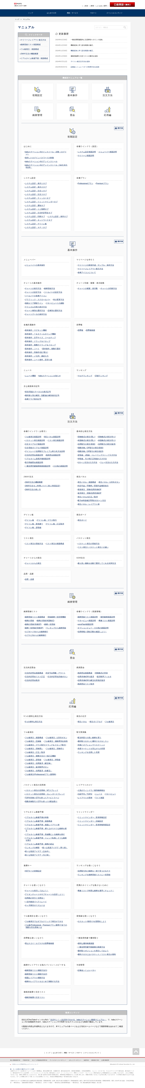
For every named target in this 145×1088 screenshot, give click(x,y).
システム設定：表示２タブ (36, 187)
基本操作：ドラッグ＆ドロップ (37, 341)
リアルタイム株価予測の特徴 (36, 817)
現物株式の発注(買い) (86, 437)
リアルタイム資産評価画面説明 (37, 459)
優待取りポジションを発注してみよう (93, 951)
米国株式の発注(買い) (86, 440)
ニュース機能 (30, 376)
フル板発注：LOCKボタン (56, 738)
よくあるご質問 (101, 6)
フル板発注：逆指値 (33, 760)
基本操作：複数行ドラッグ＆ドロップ (40, 345)
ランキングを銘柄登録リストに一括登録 (94, 875)
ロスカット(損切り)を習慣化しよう (92, 921)
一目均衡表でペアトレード (36, 902)
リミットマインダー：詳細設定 (90, 821)
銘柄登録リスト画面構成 (31, 45)
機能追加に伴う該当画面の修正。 (82, 51)
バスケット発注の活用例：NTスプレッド (41, 790)
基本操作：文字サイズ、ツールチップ (40, 338)
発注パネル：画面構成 (87, 482)
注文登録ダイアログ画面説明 (36, 448)
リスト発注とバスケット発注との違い (93, 547)
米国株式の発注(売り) (107, 440)
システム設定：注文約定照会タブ (38, 213)
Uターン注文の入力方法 (87, 462)
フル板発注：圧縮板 (33, 741)
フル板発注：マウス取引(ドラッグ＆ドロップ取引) (45, 745)
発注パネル (82, 722)
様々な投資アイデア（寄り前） (55, 848)
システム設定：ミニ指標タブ (36, 209)
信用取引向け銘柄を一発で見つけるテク (94, 871)
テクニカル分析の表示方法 (36, 307)
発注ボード (82, 520)
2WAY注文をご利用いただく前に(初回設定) (42, 486)
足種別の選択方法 (55, 311)
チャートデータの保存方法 (36, 314)
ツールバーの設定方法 (53, 292)
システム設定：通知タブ (35, 205)
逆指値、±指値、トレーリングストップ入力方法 (97, 455)
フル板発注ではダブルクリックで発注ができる (44, 921)
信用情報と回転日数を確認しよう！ (92, 632)
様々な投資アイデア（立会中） (37, 851)
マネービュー (110, 794)
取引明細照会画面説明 (34, 462)
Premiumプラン (102, 183)
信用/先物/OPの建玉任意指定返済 (91, 680)
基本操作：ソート (32, 349)
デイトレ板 (29, 520)
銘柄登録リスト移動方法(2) (36, 974)
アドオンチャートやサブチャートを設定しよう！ (45, 894)
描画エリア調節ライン (34, 303)
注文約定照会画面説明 (34, 455)
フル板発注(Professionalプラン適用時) (40, 774)
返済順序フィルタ (104, 677)
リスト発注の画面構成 (55, 544)
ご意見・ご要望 (89, 6)
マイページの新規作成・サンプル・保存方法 (96, 265)
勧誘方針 (86, 1060)
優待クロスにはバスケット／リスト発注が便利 (97, 954)
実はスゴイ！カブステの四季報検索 (39, 943)
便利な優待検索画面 (86, 943)
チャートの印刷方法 (108, 288)
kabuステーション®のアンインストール (41, 161)
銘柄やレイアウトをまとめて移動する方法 (42, 981)
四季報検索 (90, 330)
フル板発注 (109, 722)
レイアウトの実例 (85, 798)
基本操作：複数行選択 (51, 349)
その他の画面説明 (60, 466)
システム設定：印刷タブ (35, 216)
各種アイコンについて (87, 272)
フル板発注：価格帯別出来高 (56, 741)
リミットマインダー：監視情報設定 (92, 817)
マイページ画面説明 (86, 156)
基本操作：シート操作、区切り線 (38, 360)
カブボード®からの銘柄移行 (36, 632)
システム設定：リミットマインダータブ (41, 202)
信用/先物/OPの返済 (86, 677)
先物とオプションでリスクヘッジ (91, 745)
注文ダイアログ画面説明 (35, 444)
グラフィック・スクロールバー (37, 300)
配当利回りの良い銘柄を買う (89, 738)
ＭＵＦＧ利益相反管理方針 (39, 1060)
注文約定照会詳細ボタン (58, 677)
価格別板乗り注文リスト (35, 997)
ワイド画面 (99, 798)
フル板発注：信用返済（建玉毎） (38, 763)
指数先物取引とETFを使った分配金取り (41, 801)
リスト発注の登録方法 (34, 544)
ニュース (98, 794)
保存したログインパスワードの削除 (39, 158)
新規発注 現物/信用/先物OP (89, 489)
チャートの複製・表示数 (88, 288)
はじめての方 (51, 13)
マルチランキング (85, 376)
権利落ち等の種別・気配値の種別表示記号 (42, 395)
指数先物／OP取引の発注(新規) (90, 448)
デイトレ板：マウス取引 (47, 520)
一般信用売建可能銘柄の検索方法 (91, 947)
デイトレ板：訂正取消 (55, 524)
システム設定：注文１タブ (36, 191)
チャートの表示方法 (33, 288)
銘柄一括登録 (49, 624)
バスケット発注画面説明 (35, 440)
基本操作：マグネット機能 (36, 330)
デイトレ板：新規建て (34, 524)
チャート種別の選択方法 (35, 311)
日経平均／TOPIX (85, 794)
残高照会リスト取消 (86, 684)
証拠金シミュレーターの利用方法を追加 (85, 67)
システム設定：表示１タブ (36, 183)
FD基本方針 (26, 1060)
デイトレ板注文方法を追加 (80, 61)
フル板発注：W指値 (52, 760)
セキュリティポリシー (75, 1060)
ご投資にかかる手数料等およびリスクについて (24, 1064)
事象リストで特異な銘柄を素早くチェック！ (96, 891)
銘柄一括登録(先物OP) (34, 628)
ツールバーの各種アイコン (36, 296)
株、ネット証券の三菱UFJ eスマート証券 (22, 1069)
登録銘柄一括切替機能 (57, 617)
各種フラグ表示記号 (33, 399)
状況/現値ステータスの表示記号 (38, 392)
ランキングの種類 (32, 848)
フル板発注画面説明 (33, 437)
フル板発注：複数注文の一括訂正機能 (40, 756)
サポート (93, 13)
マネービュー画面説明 (87, 621)
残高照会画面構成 (85, 673)
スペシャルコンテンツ (114, 13)
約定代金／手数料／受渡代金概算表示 (93, 486)
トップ (30, 13)
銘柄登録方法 (49, 288)
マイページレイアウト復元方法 (33, 40)
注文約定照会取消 (32, 680)
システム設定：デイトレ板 (36, 224)
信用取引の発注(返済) (107, 444)
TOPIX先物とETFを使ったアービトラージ (42, 798)
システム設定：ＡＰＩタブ (36, 227)
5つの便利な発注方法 (33, 722)
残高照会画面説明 (53, 455)
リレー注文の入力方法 (109, 462)
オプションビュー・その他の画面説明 (93, 628)
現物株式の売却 (101, 673)
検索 (125, 27)
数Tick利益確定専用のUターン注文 (92, 500)
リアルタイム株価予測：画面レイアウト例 (42, 825)
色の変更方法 (58, 300)
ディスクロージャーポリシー (58, 1060)
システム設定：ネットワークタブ (38, 220)
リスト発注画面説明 (56, 440)
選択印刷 (120, 128)
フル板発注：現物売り (55, 749)
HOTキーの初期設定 (33, 871)
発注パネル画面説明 (52, 437)
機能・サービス (72, 13)
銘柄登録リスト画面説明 (88, 617)
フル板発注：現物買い (34, 749)
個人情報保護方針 (15, 1060)
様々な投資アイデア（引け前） (37, 855)
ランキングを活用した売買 (88, 752)
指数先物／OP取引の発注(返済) (90, 451)
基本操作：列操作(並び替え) (36, 352)
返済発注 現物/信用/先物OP (89, 493)
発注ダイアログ (96, 722)
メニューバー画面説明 (108, 152)
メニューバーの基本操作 (35, 265)
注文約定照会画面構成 (34, 673)
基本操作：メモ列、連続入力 (36, 356)
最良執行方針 (95, 1060)
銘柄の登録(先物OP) (33, 624)
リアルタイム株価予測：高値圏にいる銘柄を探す (45, 834)
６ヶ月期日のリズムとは (35, 905)
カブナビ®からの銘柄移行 (35, 635)
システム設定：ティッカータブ (37, 198)
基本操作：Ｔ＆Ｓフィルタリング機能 (40, 334)
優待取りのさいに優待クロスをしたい (93, 741)
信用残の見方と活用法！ (35, 898)
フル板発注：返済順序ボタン (36, 767)
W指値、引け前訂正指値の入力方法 (92, 459)
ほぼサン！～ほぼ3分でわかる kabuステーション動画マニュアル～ (78, 1020)
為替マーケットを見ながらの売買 (91, 749)
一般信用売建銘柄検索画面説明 (37, 466)
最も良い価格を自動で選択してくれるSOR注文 (97, 563)
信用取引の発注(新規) (86, 444)
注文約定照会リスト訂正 (35, 677)
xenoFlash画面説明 (85, 624)
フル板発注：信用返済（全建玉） (38, 771)
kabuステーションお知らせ (50, 376)
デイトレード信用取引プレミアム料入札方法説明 (45, 451)
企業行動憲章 (105, 1060)
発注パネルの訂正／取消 (88, 497)
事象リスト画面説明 (107, 621)
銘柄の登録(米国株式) (45, 621)
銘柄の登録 (29, 621)
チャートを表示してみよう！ (36, 891)
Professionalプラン (85, 183)
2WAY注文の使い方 (33, 489)
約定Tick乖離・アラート (55, 673)
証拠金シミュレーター (87, 970)
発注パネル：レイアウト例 (88, 504)
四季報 (80, 330)
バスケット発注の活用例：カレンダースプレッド (45, 794)
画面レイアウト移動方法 (35, 978)
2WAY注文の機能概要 (29, 54)
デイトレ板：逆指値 (33, 527)
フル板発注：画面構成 (30, 49)
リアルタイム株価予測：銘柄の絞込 (39, 844)
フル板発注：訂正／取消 (35, 752)
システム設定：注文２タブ (36, 194)
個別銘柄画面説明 (107, 617)
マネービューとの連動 (55, 303)
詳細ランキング (101, 376)
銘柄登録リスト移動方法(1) (36, 970)
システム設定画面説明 (87, 152)
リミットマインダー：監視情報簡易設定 (94, 825)
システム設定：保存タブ (58, 216)
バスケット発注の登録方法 (88, 544)
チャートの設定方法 (33, 292)
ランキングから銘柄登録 (56, 628)
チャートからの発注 (33, 563)
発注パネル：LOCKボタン (109, 482)
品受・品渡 (29, 579)
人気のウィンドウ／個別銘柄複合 (91, 790)
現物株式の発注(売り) (107, 437)
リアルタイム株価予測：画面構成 (34, 58)
